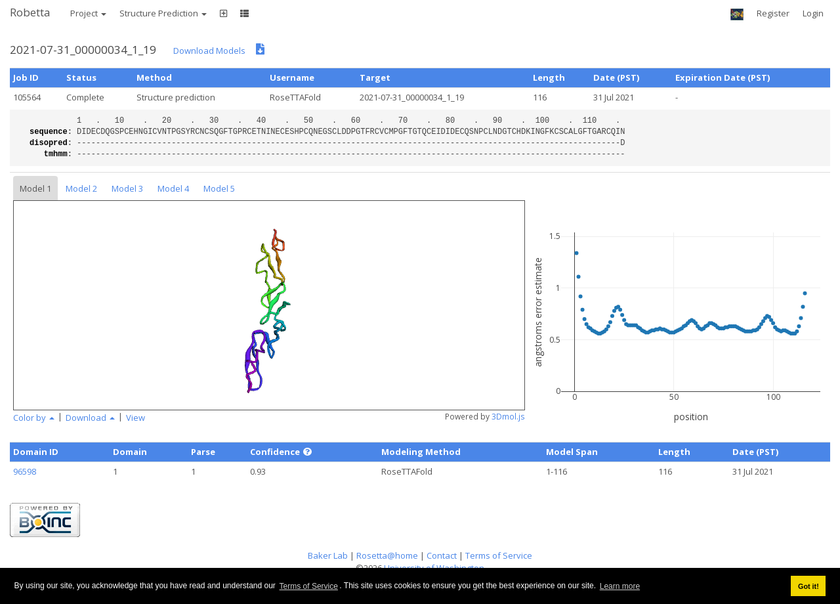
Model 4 (173, 188)
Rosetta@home (387, 555)
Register (773, 13)
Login (813, 13)
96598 (24, 471)
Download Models (209, 50)
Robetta (30, 12)
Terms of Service (309, 586)
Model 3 (127, 188)
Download (90, 417)
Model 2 (81, 188)
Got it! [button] (808, 586)
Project (88, 13)
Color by (33, 417)
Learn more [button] (620, 586)
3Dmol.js (508, 416)
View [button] (135, 417)
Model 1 (35, 188)
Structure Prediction (163, 13)
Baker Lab (328, 555)
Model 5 (219, 188)
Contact (442, 555)
